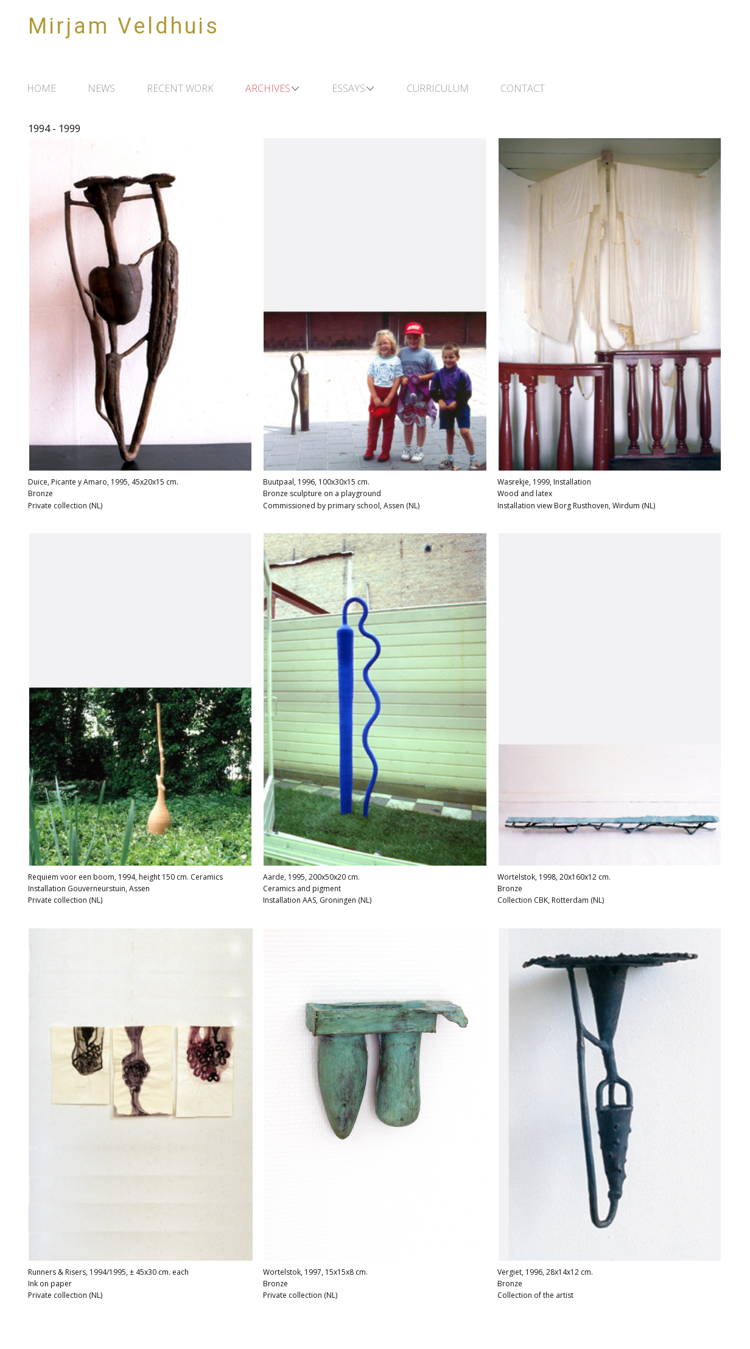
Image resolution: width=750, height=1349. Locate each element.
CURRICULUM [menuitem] (438, 88)
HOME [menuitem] (41, 88)
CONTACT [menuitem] (522, 88)
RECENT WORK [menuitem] (180, 88)
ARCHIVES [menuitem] (267, 88)
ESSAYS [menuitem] (348, 88)
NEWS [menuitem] (101, 88)
